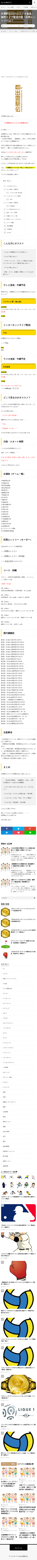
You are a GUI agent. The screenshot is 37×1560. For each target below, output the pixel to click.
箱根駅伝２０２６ (25, 1530)
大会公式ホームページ (13, 561)
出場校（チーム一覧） (11, 216)
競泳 (4, 1141)
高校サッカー (7, 1161)
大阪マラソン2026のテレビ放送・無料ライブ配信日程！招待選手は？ (27, 1487)
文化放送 (10, 206)
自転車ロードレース (9, 1151)
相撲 (4, 1126)
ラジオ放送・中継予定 (11, 203)
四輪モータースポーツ (9, 1102)
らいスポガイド (23, 1556)
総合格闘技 (6, 1146)
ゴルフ (5, 1013)
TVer (9, 199)
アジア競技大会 (7, 988)
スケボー (5, 1018)
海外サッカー (7, 1121)
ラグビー (5, 1082)
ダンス (5, 1033)
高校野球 (5, 1166)
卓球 (4, 1097)
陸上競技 (5, 1156)
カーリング (6, 1008)
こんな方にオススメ (10, 186)
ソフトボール (7, 1028)
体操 (4, 1092)
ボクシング (6, 1072)
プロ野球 (25, 7)
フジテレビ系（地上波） (14, 193)
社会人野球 (6, 1131)
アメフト (5, 993)
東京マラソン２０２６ (9, 1506)
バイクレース (7, 1043)
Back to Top (18, 1548)
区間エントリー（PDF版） (15, 556)
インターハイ (7, 998)
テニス (18, 7)
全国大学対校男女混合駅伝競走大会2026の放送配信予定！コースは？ (27, 1509)
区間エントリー (11, 551)
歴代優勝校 (8, 226)
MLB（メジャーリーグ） (10, 978)
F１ (4, 969)
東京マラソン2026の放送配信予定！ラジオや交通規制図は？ (9, 1511)
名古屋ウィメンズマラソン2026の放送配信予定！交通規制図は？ (9, 1484)
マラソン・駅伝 (16, 25)
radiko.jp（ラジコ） (12, 388)
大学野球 (5, 1112)
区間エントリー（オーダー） (13, 219)
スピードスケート (8, 1023)
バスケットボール (8, 1047)
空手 (4, 1136)
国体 (4, 1107)
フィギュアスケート (9, 1062)
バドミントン (7, 1052)
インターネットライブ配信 (12, 196)
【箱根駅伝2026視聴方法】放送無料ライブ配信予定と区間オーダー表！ (27, 1535)
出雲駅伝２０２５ (28, 25)
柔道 (4, 1116)
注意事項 (8, 229)
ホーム (3, 7)
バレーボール (7, 1057)
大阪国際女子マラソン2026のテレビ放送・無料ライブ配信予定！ (9, 1537)
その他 (5, 983)
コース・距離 (9, 222)
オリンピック (7, 1003)
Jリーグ (5, 974)
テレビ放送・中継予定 (11, 189)
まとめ (7, 232)
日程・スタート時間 (10, 212)
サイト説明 (11, 7)
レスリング (6, 1087)
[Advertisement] (18, 52)
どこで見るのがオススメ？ (12, 209)
